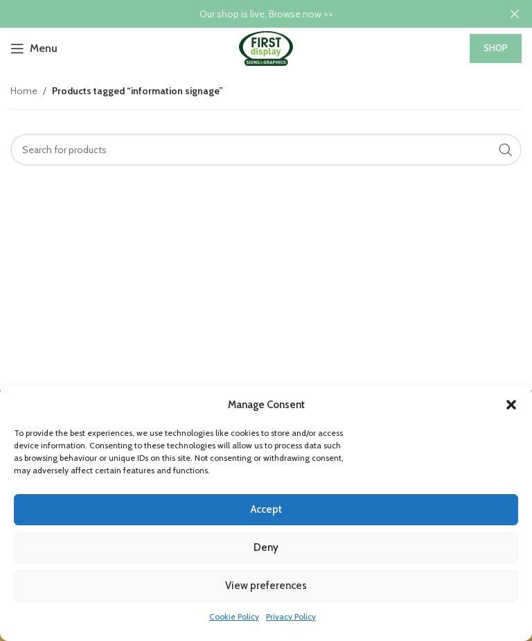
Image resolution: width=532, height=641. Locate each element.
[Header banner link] (245, 14)
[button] (511, 405)
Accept (266, 509)
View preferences (266, 585)
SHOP (496, 47)
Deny (266, 547)
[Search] (266, 150)
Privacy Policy (291, 616)
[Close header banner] (514, 14)
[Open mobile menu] (33, 48)
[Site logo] (266, 47)
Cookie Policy (234, 616)
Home (23, 91)
